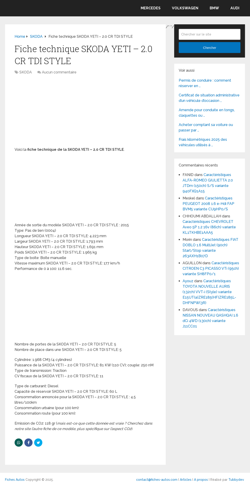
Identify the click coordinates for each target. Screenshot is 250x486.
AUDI (234, 8)
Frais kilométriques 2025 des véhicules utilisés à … (203, 142)
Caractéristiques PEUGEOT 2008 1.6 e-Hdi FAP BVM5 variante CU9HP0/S (208, 203)
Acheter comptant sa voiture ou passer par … (206, 127)
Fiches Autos (15, 479)
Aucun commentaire (59, 72)
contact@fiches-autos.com (156, 479)
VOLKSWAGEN (185, 8)
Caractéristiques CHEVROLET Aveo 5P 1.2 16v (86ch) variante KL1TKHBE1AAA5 (209, 227)
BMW (214, 8)
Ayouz (188, 281)
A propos (201, 479)
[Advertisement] (85, 113)
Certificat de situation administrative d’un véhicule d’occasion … (209, 98)
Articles (185, 479)
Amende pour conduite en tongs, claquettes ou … (207, 113)
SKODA (25, 72)
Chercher (209, 48)
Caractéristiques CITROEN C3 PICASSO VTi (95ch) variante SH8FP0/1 (211, 268)
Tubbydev (236, 479)
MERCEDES (151, 8)
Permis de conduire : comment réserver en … (205, 83)
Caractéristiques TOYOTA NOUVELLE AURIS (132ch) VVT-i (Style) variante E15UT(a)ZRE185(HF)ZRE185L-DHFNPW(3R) (209, 292)
